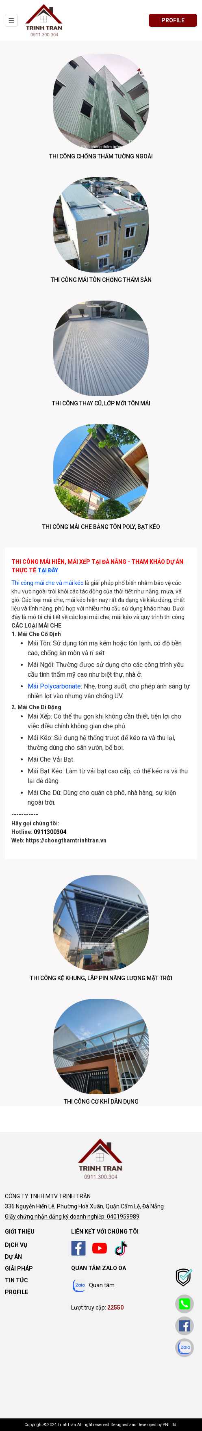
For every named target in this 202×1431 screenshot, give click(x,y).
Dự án (13, 1256)
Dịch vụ (16, 1245)
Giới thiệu (20, 1231)
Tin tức (16, 1280)
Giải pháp (19, 1268)
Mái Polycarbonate (54, 686)
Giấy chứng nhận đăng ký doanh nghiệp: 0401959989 (72, 1216)
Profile (16, 1292)
